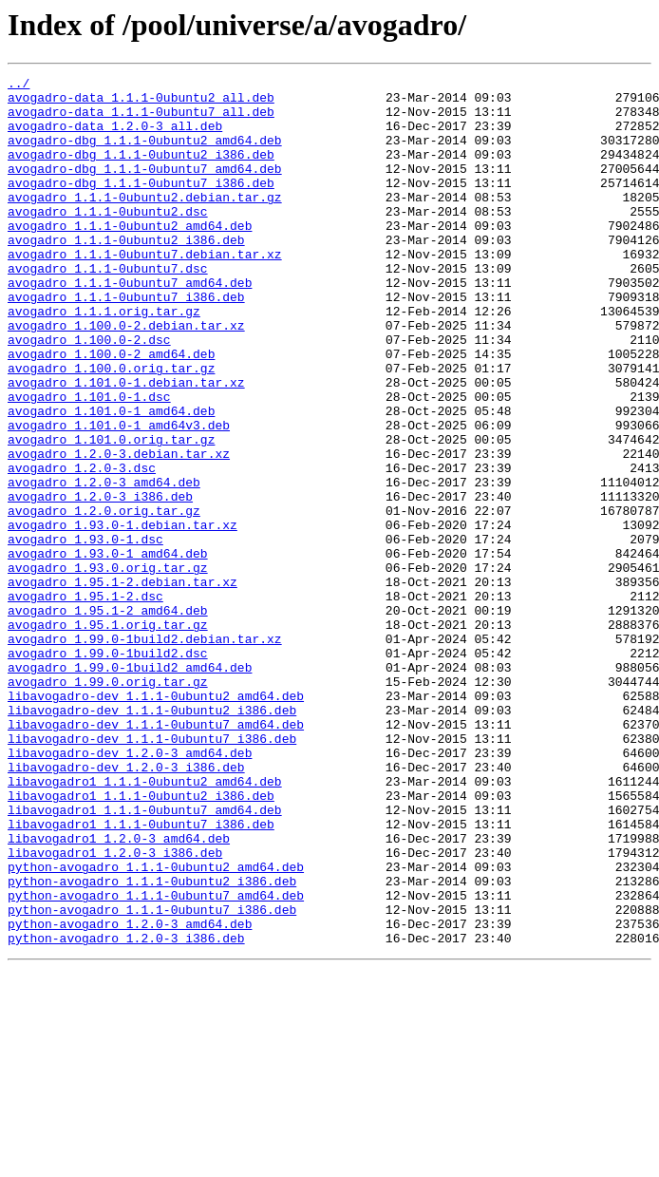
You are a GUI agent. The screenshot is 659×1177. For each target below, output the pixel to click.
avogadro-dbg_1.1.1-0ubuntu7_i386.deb (141, 205)
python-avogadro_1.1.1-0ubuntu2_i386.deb (152, 1043)
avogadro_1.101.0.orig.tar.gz (111, 513)
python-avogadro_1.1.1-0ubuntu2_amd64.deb (156, 1026)
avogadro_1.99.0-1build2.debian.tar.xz (145, 752)
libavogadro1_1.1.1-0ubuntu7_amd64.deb (145, 957)
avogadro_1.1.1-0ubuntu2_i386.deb (126, 273)
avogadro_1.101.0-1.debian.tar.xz (126, 444)
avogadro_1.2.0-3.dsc (82, 547)
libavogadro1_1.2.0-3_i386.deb (115, 1008)
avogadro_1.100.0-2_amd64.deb (111, 410)
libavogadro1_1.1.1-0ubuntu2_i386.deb (141, 940)
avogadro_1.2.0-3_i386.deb (100, 581)
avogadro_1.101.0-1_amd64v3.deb (119, 495)
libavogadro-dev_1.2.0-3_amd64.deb (130, 889)
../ (18, 85)
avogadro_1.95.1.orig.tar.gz (108, 735)
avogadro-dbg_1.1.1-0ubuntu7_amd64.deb (145, 188)
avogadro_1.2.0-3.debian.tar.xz (119, 530)
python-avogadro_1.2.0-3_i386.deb (126, 1111)
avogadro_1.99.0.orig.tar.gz (108, 803)
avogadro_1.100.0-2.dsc (89, 393)
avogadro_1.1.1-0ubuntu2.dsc (108, 239)
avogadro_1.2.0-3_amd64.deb (104, 564)
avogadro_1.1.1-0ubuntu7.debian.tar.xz (145, 290)
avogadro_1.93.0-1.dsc (85, 632)
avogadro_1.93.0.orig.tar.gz (108, 666)
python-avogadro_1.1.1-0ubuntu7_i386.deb (152, 1077)
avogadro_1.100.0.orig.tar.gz (111, 427)
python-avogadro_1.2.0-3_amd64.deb (130, 1094)
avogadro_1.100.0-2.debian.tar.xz (126, 376)
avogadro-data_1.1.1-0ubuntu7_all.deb (141, 119)
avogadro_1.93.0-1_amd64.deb (108, 649)
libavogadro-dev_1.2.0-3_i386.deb (126, 906)
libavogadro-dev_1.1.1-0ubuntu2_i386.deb (152, 837)
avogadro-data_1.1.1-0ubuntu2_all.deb (141, 102)
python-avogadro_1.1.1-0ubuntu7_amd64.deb (156, 1060)
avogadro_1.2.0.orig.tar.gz (104, 598)
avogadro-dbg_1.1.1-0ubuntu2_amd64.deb (145, 153)
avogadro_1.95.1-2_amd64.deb (108, 718)
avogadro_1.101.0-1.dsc (89, 461)
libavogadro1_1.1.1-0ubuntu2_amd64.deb (145, 923)
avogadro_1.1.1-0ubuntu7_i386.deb (126, 342)
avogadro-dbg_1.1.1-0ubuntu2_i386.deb (141, 171)
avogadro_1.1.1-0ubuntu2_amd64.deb (130, 256)
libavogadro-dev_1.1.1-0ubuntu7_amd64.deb (156, 855)
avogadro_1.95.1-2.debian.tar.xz (122, 684)
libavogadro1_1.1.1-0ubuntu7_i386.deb (141, 974)
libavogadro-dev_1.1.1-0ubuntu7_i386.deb (152, 872)
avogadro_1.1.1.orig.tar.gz (104, 359)
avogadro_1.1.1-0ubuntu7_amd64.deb (130, 324)
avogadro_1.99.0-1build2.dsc (108, 769)
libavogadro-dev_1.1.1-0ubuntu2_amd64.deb (156, 820)
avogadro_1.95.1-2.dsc (85, 701)
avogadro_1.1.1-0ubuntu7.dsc (108, 307)
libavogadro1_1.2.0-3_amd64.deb (119, 991)
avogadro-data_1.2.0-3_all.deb (115, 136)
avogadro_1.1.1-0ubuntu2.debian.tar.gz (145, 222)
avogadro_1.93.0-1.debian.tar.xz (122, 615)
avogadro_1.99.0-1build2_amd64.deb (130, 786)
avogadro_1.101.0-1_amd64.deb (111, 478)
